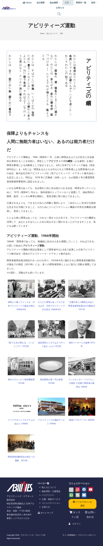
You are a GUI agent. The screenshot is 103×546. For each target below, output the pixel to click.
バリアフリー (48, 495)
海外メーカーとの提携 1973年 (82, 344)
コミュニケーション (51, 503)
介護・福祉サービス (51, 499)
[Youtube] (90, 489)
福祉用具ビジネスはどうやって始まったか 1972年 (51, 344)
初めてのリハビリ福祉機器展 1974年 (21, 381)
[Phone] (77, 495)
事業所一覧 (81, 2)
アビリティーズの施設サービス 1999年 (51, 422)
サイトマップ (47, 513)
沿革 (68, 2)
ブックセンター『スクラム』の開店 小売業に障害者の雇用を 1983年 (81, 383)
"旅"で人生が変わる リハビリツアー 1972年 (21, 344)
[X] (71, 490)
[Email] (84, 495)
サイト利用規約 (69, 535)
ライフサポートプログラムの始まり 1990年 (21, 422)
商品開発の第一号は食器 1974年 (51, 381)
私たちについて (52, 33)
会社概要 (40, 2)
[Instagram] (77, 489)
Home (27, 2)
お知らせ (60, 7)
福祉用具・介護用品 (51, 491)
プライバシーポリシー (87, 535)
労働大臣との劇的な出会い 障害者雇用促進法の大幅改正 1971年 (81, 306)
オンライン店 (75, 514)
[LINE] (71, 495)
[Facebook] (84, 489)
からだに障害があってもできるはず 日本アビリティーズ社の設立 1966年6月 (51, 306)
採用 (94, 2)
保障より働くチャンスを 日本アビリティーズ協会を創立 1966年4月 (21, 306)
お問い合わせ (90, 514)
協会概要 (55, 2)
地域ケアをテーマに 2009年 (82, 420)
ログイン (76, 524)
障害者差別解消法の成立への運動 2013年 (21, 459)
